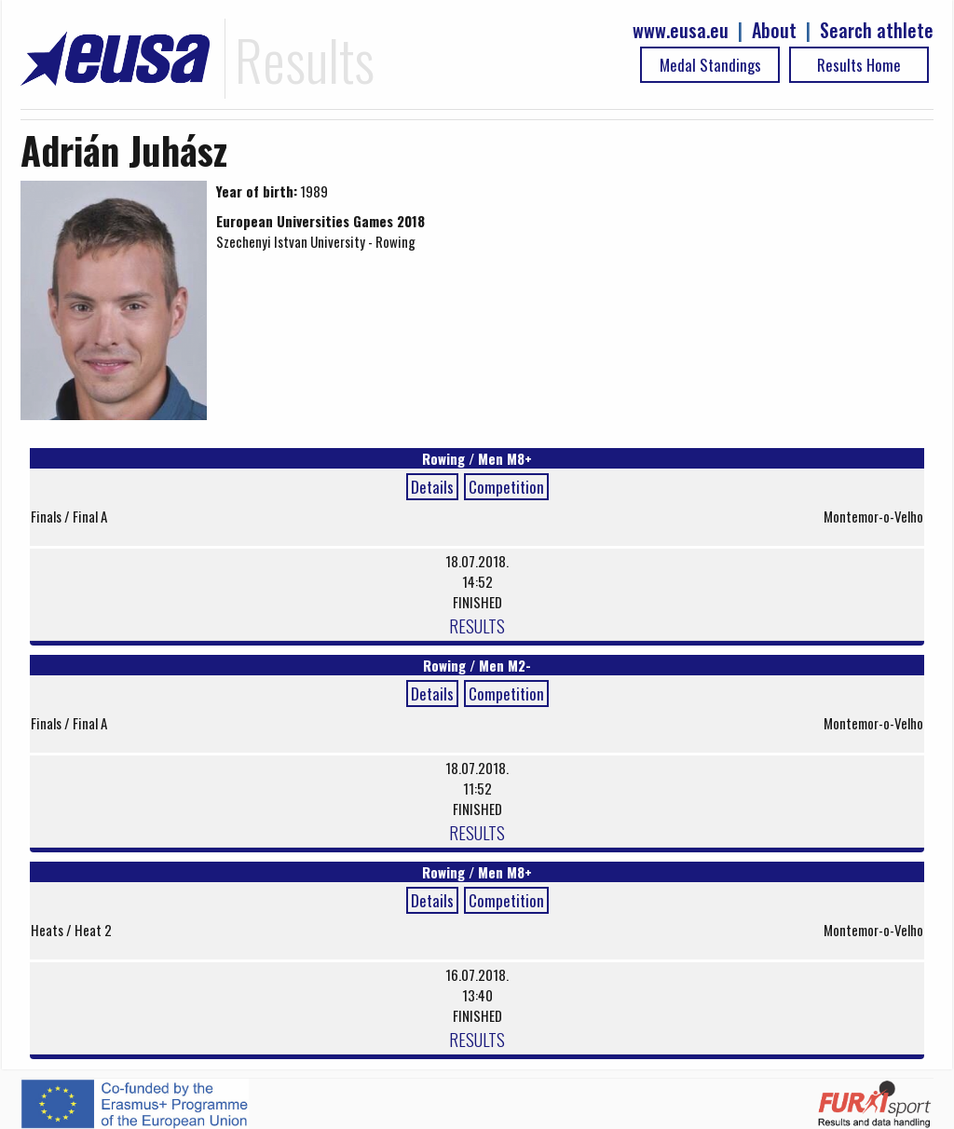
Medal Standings (710, 64)
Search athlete (877, 30)
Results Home (859, 64)
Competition (506, 486)
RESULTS (477, 625)
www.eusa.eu (681, 30)
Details (432, 486)
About (774, 30)
